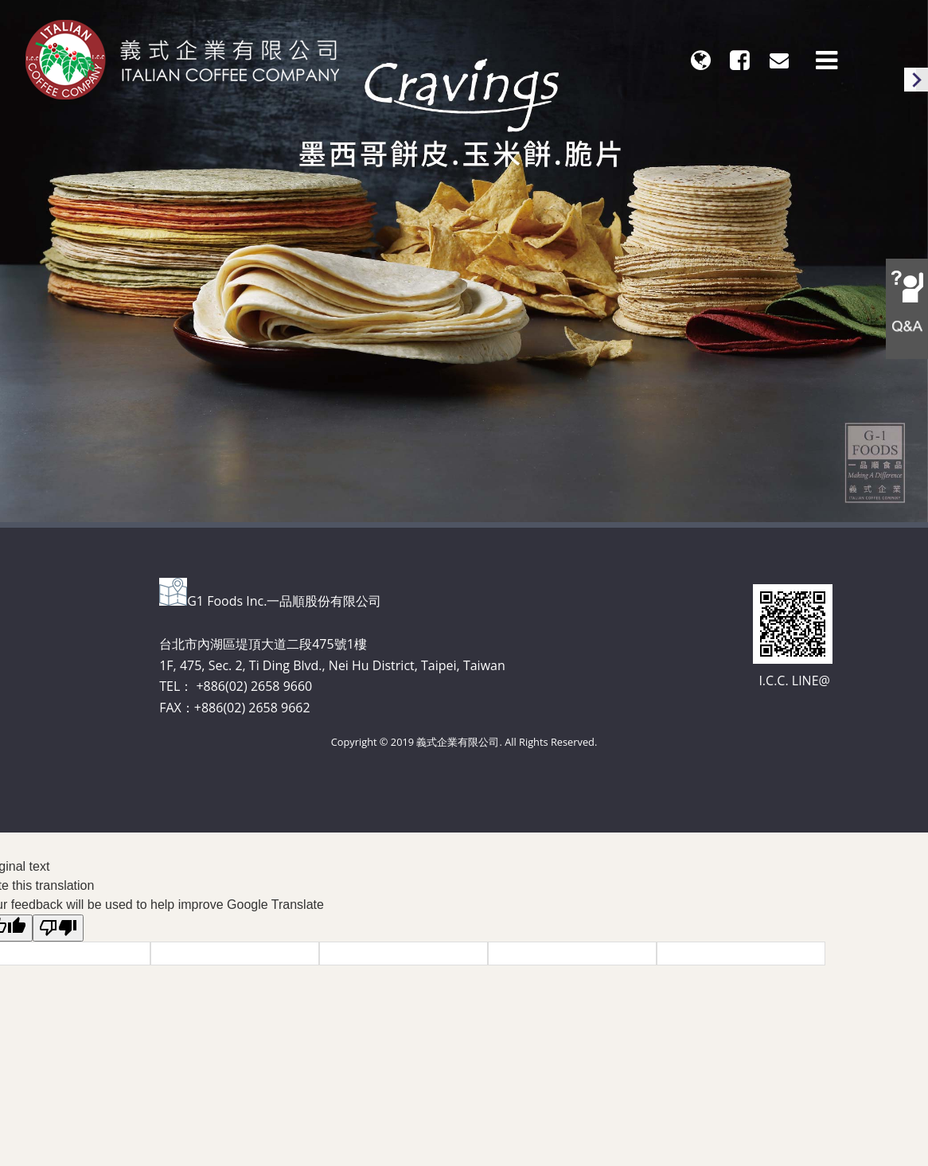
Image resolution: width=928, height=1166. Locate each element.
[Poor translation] (58, 928)
